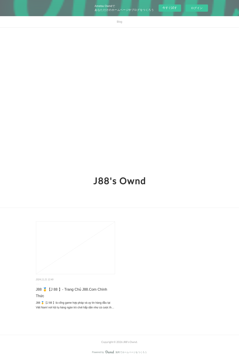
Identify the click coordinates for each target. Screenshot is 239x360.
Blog (119, 21)
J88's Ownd (119, 181)
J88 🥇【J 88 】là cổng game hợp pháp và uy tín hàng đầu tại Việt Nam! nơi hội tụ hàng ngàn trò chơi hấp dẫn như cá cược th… (75, 305)
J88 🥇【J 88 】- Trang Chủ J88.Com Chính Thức (71, 293)
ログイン (197, 8)
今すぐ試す (169, 7)
